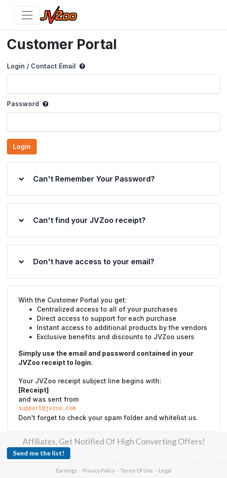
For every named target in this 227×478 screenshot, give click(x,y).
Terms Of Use (136, 470)
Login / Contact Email (46, 66)
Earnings (66, 470)
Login (22, 146)
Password (27, 103)
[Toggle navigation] (27, 15)
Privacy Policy (99, 470)
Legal (165, 470)
